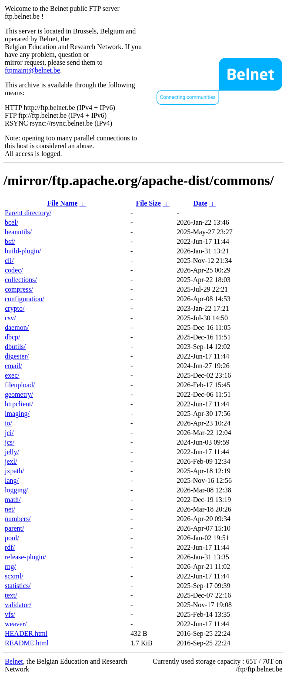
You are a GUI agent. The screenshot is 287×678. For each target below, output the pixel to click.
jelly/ (12, 451)
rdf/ (10, 547)
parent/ (14, 528)
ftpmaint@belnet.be (32, 70)
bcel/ (11, 222)
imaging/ (17, 413)
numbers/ (18, 518)
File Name (62, 203)
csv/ (10, 318)
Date (200, 203)
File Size (148, 203)
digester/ (17, 356)
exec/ (12, 375)
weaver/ (16, 624)
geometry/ (19, 394)
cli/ (9, 260)
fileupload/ (20, 385)
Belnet (14, 661)
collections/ (21, 279)
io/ (8, 423)
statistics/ (18, 585)
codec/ (14, 270)
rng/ (10, 566)
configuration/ (24, 298)
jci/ (9, 432)
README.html (27, 643)
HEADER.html (26, 633)
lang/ (12, 480)
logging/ (16, 490)
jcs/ (9, 442)
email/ (13, 365)
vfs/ (10, 614)
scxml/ (14, 576)
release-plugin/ (25, 557)
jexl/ (11, 461)
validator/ (18, 604)
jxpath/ (14, 471)
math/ (12, 499)
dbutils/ (15, 346)
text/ (11, 595)
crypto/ (14, 308)
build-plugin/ (23, 251)
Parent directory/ (28, 212)
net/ (10, 509)
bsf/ (10, 241)
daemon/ (17, 327)
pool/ (12, 538)
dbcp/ (12, 337)
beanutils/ (18, 232)
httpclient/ (19, 404)
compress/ (19, 289)
